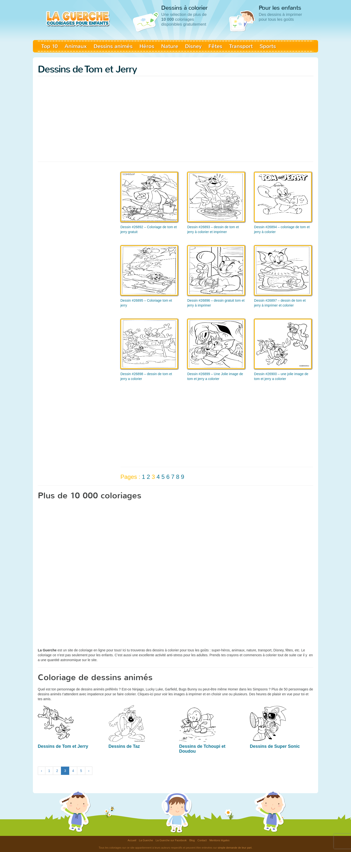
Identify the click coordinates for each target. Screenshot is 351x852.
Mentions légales (219, 840)
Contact (202, 840)
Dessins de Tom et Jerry (63, 746)
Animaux (76, 46)
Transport (241, 46)
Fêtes (215, 46)
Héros (146, 46)
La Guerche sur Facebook (171, 840)
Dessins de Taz (124, 746)
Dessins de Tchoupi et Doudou (202, 749)
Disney (193, 46)
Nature (169, 46)
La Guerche (146, 840)
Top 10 (49, 46)
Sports (268, 46)
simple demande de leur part (235, 847)
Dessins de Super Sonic (275, 746)
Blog (192, 840)
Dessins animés (113, 46)
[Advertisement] (175, 122)
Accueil (132, 840)
